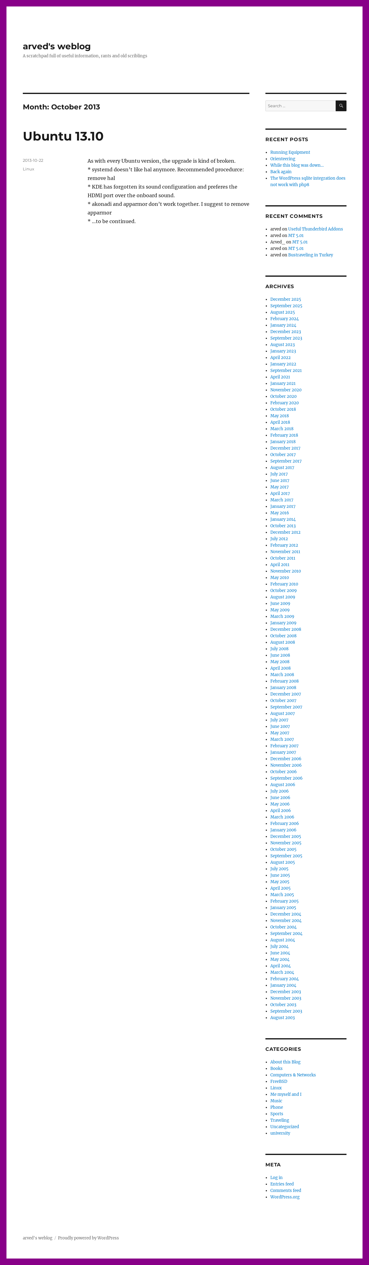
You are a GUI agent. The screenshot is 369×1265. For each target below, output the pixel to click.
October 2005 (283, 849)
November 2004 (285, 920)
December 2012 (285, 532)
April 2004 (280, 966)
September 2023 (286, 338)
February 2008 (284, 681)
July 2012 (279, 538)
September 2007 (286, 707)
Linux (28, 168)
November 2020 (285, 390)
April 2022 (280, 357)
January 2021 (283, 383)
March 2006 (282, 817)
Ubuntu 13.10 (63, 136)
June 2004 (280, 953)
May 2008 (279, 661)
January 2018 (283, 441)
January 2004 (283, 985)
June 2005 (280, 875)
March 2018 (281, 428)
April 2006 (280, 810)
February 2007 (284, 746)
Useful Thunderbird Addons (315, 229)
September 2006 (286, 778)
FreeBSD (278, 1081)
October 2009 (283, 590)
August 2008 (282, 642)
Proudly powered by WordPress (88, 1238)
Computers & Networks (293, 1075)
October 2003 (283, 1004)
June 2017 (279, 480)
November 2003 (285, 998)
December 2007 (285, 694)
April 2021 (280, 377)
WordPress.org (285, 1197)
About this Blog (285, 1062)
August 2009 (282, 597)
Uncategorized (284, 1126)
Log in (276, 1177)
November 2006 (286, 765)
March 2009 (282, 616)
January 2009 (283, 623)
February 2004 (284, 978)
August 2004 (282, 940)
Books (276, 1068)
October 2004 (283, 927)
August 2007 (282, 713)
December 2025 (285, 299)
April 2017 (280, 493)
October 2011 (282, 558)
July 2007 (279, 720)
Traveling (279, 1120)
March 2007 (282, 739)
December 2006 (285, 758)
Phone (276, 1107)
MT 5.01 (296, 235)
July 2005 (279, 868)
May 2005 (279, 881)
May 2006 (280, 804)
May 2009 (280, 610)
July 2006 (279, 791)
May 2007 (279, 733)
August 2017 (282, 467)
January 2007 (283, 752)
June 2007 (280, 726)
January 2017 (283, 506)
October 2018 (283, 409)
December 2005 (285, 836)
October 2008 (283, 636)
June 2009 (280, 603)
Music (276, 1101)
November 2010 (285, 571)
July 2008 (279, 648)
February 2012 (284, 545)
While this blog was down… (297, 165)
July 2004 (279, 946)
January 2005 (283, 907)
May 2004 (279, 959)
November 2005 (285, 843)
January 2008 (283, 687)
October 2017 (283, 454)
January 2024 (283, 325)
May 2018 (279, 415)
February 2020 (284, 403)
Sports (276, 1113)
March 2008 (282, 674)
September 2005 (286, 856)
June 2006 (280, 797)
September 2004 (286, 933)
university (280, 1133)
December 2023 (285, 331)
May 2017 (279, 487)
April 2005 (280, 888)
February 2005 (284, 901)
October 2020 (283, 396)
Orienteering (282, 158)
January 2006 (283, 830)
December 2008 (285, 629)
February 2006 (284, 823)
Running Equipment (290, 152)
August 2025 (282, 312)
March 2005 (282, 894)
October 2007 (283, 700)
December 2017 (285, 448)
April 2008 (280, 668)
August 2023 (282, 344)
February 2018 (284, 435)
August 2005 (282, 862)
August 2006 (282, 784)
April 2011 (279, 564)
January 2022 (283, 364)
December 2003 (285, 991)
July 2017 (279, 474)
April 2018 (280, 422)
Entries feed (282, 1184)
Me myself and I (285, 1094)
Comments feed (285, 1190)
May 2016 (279, 513)
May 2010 (279, 577)
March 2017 (281, 500)
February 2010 (284, 584)
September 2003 (286, 1011)
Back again (281, 171)
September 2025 (286, 305)
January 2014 (283, 519)
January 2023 (283, 351)
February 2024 (284, 318)
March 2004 (282, 972)
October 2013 (283, 525)
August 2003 (282, 1017)
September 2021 (286, 370)
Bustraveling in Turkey (310, 255)
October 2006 (283, 771)
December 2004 (285, 914)
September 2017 (286, 461)
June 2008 (280, 655)
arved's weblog (57, 46)
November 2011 (285, 551)
